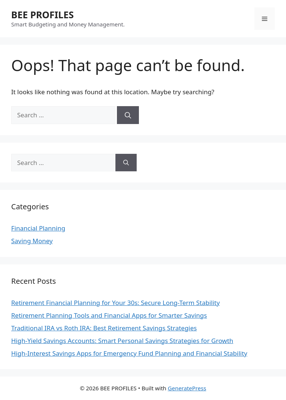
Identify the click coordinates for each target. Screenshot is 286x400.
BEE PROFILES (42, 14)
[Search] (128, 115)
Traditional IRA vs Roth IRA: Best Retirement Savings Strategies (104, 328)
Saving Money (32, 240)
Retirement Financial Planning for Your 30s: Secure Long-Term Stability (115, 302)
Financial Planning (38, 228)
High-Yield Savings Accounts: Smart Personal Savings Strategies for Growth (122, 340)
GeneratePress (187, 388)
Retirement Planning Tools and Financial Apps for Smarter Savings (109, 315)
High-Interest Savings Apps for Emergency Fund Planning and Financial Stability (129, 353)
